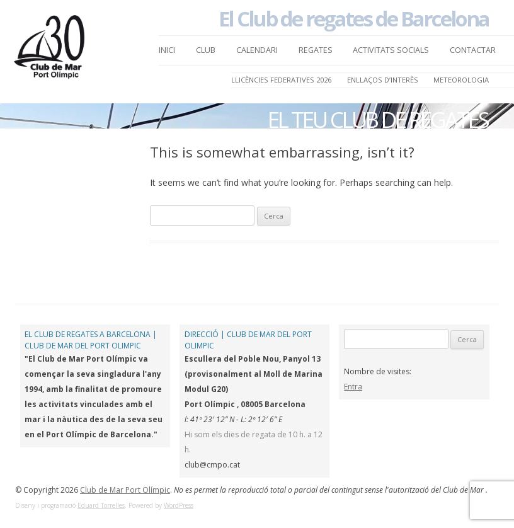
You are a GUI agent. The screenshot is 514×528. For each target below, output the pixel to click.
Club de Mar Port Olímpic (125, 490)
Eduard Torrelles (101, 505)
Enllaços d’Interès (382, 79)
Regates (316, 50)
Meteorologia (461, 79)
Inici (167, 50)
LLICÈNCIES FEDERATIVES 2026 (281, 79)
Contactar (473, 50)
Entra (353, 386)
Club (205, 50)
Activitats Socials (391, 50)
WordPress (178, 505)
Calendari (257, 50)
